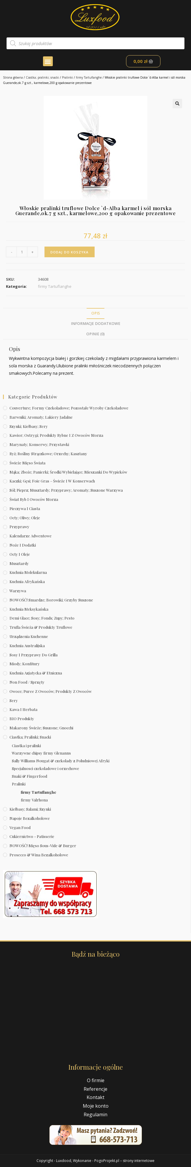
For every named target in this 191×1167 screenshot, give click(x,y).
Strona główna (13, 77)
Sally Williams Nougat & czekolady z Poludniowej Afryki (60, 760)
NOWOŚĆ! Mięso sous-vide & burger (42, 845)
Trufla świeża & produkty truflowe (40, 627)
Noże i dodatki (22, 544)
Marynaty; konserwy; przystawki (39, 444)
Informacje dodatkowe (95, 323)
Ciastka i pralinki (26, 745)
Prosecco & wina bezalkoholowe (38, 854)
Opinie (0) (95, 333)
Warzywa (17, 590)
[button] (48, 61)
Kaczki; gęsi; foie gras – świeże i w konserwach (52, 480)
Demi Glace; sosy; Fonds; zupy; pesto (41, 617)
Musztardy (19, 563)
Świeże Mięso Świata (27, 462)
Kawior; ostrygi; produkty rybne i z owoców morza (56, 435)
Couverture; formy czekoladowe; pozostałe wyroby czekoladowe (68, 407)
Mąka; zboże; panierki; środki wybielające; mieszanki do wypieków (68, 471)
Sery (13, 700)
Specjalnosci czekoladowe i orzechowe (45, 768)
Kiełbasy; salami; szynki (30, 809)
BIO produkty (21, 718)
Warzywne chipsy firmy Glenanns (41, 752)
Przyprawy (19, 526)
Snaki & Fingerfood (29, 776)
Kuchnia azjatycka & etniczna (35, 672)
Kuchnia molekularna (28, 572)
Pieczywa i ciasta (24, 508)
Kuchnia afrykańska (27, 581)
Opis (95, 313)
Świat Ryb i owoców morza (33, 499)
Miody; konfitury (24, 663)
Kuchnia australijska (27, 645)
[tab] (95, 313)
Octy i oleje (19, 554)
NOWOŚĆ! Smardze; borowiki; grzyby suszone (51, 599)
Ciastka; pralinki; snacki (42, 77)
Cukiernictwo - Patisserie (31, 836)
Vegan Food (20, 827)
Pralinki (67, 77)
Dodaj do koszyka (69, 252)
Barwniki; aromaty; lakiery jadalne (41, 417)
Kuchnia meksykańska (28, 609)
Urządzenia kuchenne (28, 636)
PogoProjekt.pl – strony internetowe (124, 1160)
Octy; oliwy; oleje (24, 517)
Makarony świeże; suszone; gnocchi (41, 727)
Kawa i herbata (23, 709)
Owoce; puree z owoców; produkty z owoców (50, 691)
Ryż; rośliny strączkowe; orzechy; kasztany (48, 453)
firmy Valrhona (34, 799)
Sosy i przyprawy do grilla (33, 654)
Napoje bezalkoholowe (29, 818)
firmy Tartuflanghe (89, 77)
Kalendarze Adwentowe (30, 535)
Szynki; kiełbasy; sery (28, 426)
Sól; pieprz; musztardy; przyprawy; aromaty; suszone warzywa (66, 490)
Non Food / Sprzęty (26, 682)
